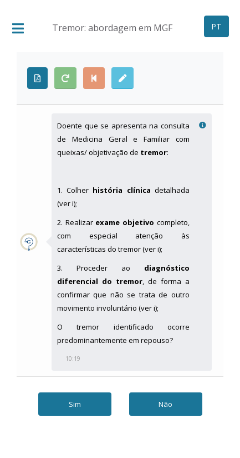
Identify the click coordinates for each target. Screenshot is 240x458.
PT (216, 26)
